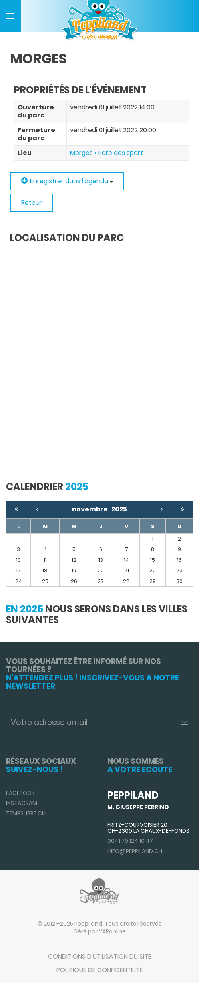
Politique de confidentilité (99, 970)
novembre (91, 509)
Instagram (21, 803)
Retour (31, 202)
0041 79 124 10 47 (130, 841)
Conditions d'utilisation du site (99, 956)
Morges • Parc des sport (106, 152)
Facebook (20, 793)
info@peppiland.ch (134, 851)
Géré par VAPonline (99, 931)
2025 (119, 509)
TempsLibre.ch (26, 813)
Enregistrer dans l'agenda (67, 181)
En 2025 (24, 609)
